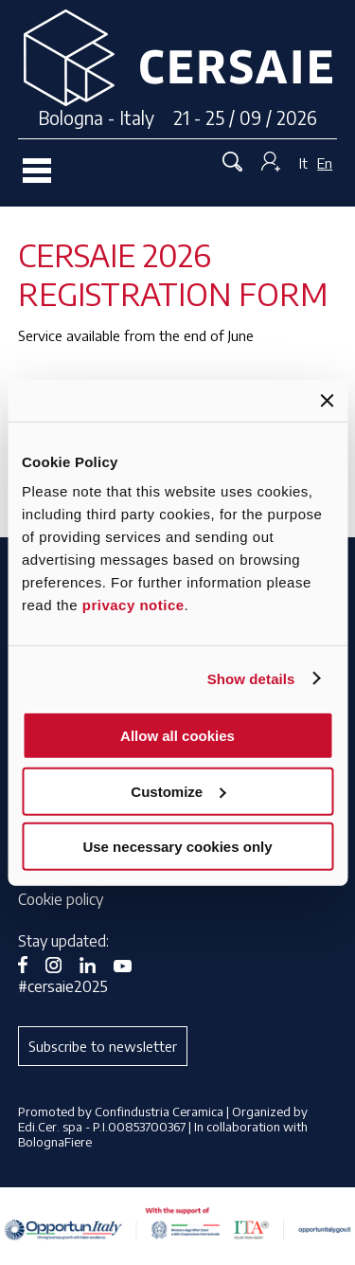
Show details (251, 678)
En (324, 163)
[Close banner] (326, 400)
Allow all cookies (177, 736)
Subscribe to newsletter (102, 1046)
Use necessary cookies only (177, 847)
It (303, 163)
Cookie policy (60, 899)
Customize (178, 791)
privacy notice (133, 605)
